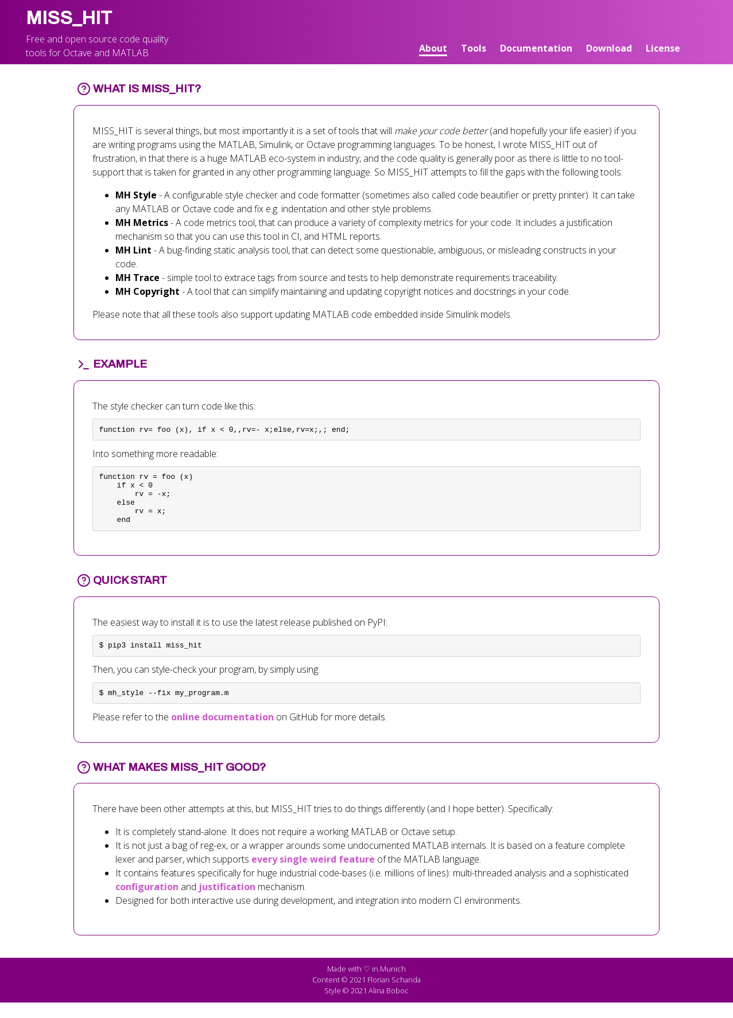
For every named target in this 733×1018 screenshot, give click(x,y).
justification (227, 902)
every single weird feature (313, 874)
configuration (147, 902)
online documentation (222, 732)
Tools (473, 48)
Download (609, 48)
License (663, 48)
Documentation (536, 48)
